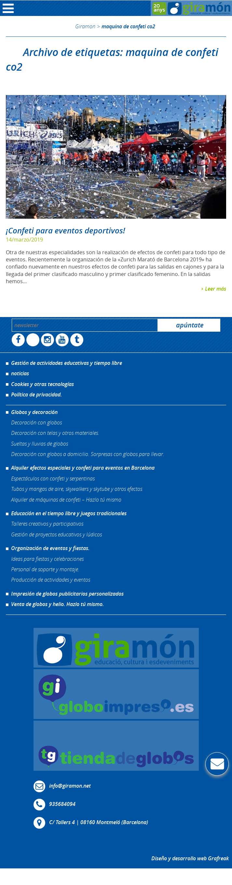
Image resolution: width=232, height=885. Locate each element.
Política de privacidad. (36, 394)
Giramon (85, 26)
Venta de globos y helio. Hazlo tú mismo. (57, 604)
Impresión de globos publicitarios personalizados (67, 593)
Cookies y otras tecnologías (42, 384)
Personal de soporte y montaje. (45, 569)
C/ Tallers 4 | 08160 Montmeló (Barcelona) (98, 822)
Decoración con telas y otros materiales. (55, 432)
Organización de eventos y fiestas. (50, 548)
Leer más (215, 288)
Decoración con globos (36, 422)
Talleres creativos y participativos (47, 523)
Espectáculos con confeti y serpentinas (53, 478)
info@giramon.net (70, 785)
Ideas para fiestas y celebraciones (47, 558)
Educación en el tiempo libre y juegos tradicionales (69, 513)
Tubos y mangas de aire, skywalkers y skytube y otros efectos (76, 488)
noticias (20, 373)
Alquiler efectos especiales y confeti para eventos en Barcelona (83, 467)
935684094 (62, 804)
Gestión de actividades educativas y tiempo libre (66, 362)
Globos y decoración (34, 412)
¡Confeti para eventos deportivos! (65, 230)
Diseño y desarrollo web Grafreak (190, 858)
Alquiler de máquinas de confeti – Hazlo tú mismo (66, 499)
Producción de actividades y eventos (50, 579)
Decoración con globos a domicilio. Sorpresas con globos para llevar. (87, 453)
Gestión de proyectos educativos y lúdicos (56, 534)
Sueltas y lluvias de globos (39, 443)
